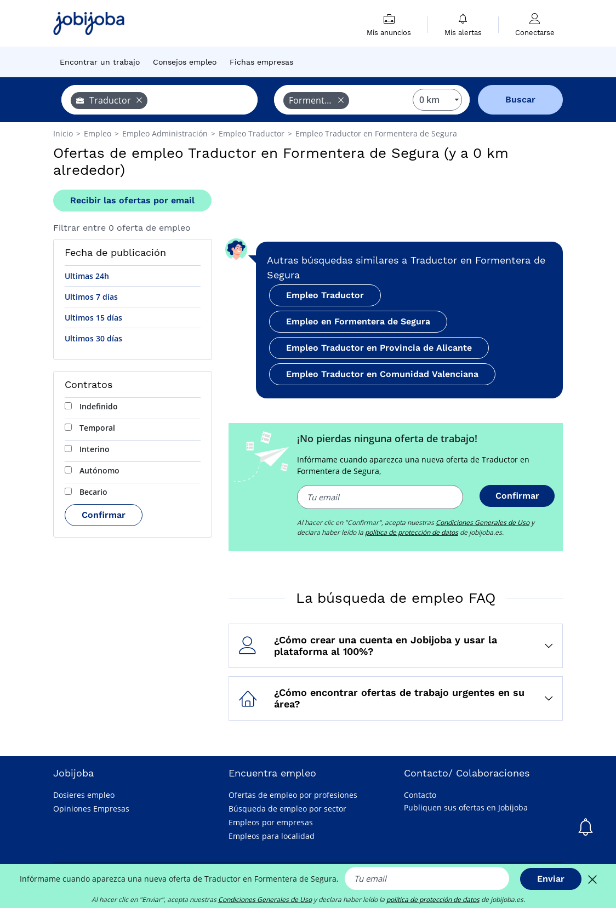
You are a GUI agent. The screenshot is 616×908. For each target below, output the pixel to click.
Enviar (550, 878)
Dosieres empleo (84, 795)
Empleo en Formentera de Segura (358, 321)
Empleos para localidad (272, 836)
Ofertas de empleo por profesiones (293, 795)
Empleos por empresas (271, 822)
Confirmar (104, 515)
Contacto (420, 795)
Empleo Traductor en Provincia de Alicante (379, 347)
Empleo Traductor (325, 295)
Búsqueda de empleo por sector (287, 808)
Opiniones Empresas (91, 808)
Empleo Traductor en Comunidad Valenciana (382, 374)
